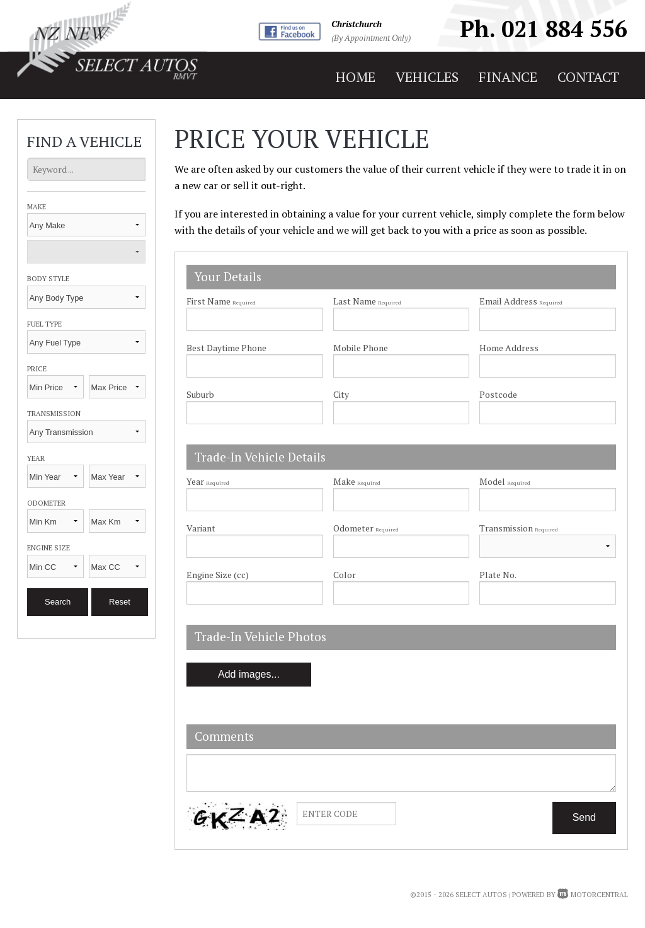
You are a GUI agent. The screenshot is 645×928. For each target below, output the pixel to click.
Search (58, 601)
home (355, 76)
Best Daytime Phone (226, 348)
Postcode (498, 394)
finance (508, 76)
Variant (254, 540)
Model (547, 493)
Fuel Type (44, 323)
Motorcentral (592, 894)
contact (588, 76)
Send (584, 817)
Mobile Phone (360, 348)
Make (36, 206)
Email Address (520, 301)
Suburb (200, 394)
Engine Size (48, 547)
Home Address (509, 348)
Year (36, 458)
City (341, 394)
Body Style (48, 278)
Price (37, 368)
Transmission (54, 413)
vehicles (427, 76)
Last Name (367, 301)
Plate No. (498, 575)
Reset (119, 601)
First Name (221, 301)
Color (344, 575)
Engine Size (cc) (217, 575)
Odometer (46, 503)
